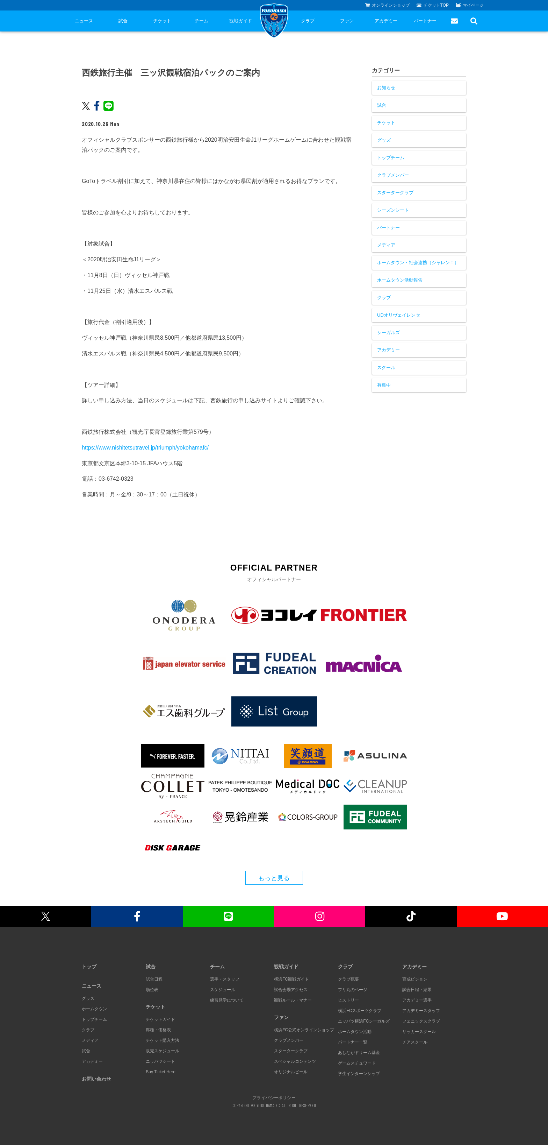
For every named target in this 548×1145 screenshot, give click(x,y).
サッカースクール (419, 1031)
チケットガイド (160, 1019)
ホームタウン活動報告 (400, 280)
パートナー (425, 20)
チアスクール (414, 1042)
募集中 (384, 385)
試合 (123, 20)
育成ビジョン (414, 979)
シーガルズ (388, 332)
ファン (347, 20)
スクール (386, 367)
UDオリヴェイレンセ (398, 315)
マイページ (470, 5)
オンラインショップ (387, 5)
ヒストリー (348, 1000)
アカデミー (386, 20)
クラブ (308, 20)
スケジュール (222, 989)
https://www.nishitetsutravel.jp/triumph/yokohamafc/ (145, 448)
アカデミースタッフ (421, 1010)
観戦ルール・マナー (293, 1000)
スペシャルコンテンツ (295, 1061)
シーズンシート (393, 210)
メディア (386, 245)
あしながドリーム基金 (359, 1052)
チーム (201, 20)
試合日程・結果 (417, 989)
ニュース (84, 20)
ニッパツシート (160, 1061)
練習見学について (227, 1000)
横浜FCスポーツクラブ (359, 1010)
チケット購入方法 (162, 1040)
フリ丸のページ (352, 989)
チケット (162, 20)
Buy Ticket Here (160, 1071)
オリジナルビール (291, 1071)
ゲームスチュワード (357, 1063)
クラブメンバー (393, 175)
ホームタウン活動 (355, 1031)
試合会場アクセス (291, 989)
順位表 (152, 989)
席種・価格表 (158, 1029)
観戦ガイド (240, 20)
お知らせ (386, 87)
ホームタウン (94, 1008)
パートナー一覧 (352, 1042)
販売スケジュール (162, 1050)
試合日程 (154, 979)
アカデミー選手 (417, 1000)
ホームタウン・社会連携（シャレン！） (418, 262)
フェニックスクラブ (421, 1021)
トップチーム (390, 157)
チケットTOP (433, 5)
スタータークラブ (395, 192)
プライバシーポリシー (274, 1097)
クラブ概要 (348, 979)
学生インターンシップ (359, 1073)
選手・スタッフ (224, 979)
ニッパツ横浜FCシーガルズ (364, 1021)
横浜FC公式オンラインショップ (304, 1029)
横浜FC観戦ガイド (291, 979)
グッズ (384, 140)
